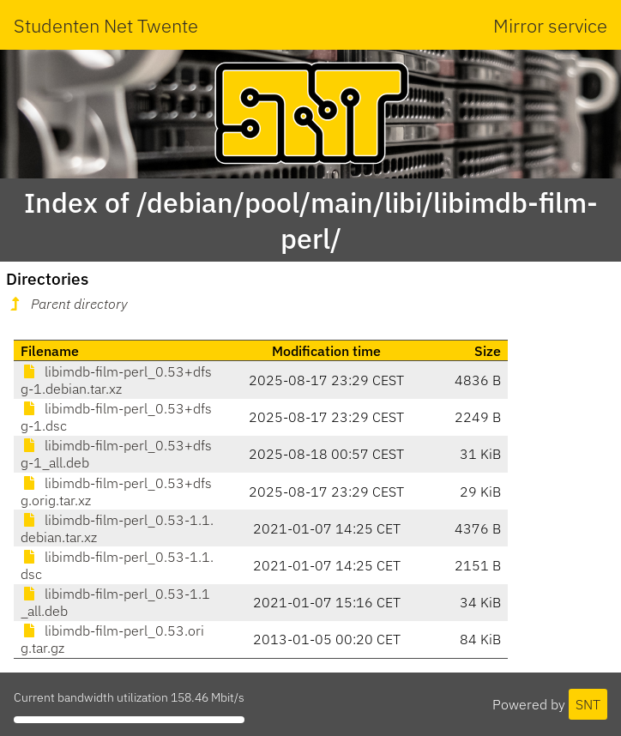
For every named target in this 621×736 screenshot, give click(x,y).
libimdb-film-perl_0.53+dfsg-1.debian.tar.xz (116, 380)
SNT (588, 704)
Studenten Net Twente (106, 25)
